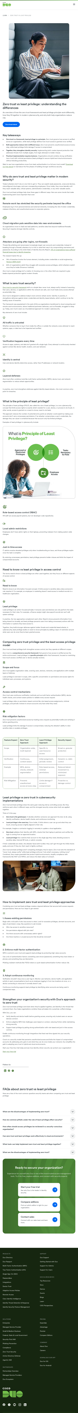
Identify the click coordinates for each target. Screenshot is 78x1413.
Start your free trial (9, 1051)
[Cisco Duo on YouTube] (14, 1404)
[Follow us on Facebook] (9, 1071)
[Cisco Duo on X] (9, 1404)
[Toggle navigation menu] (74, 4)
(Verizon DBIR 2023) (13, 262)
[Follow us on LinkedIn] (5, 1071)
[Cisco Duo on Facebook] (4, 1404)
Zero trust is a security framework (14, 287)
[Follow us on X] (13, 1071)
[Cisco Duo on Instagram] (20, 1404)
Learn (5, 15)
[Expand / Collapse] (72, 1111)
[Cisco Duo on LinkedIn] (25, 1404)
